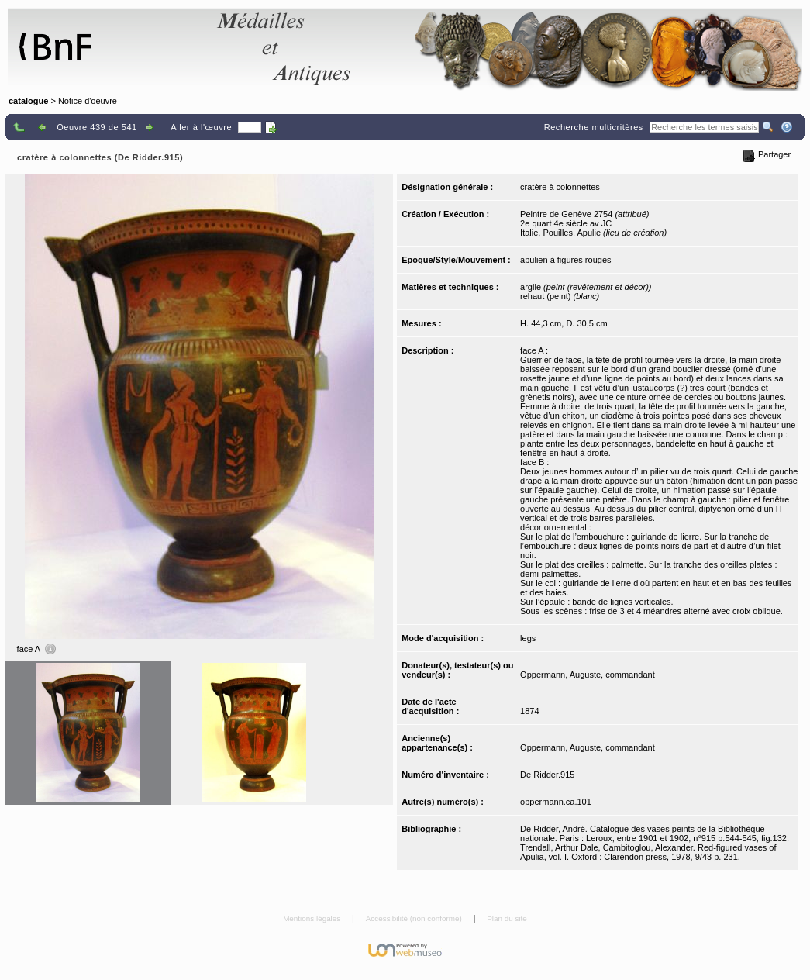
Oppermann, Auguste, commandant (587, 674)
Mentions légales (313, 918)
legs (528, 638)
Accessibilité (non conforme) (415, 918)
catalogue (28, 100)
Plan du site (507, 918)
